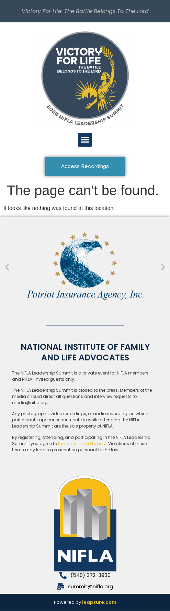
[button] (85, 140)
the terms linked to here (82, 443)
